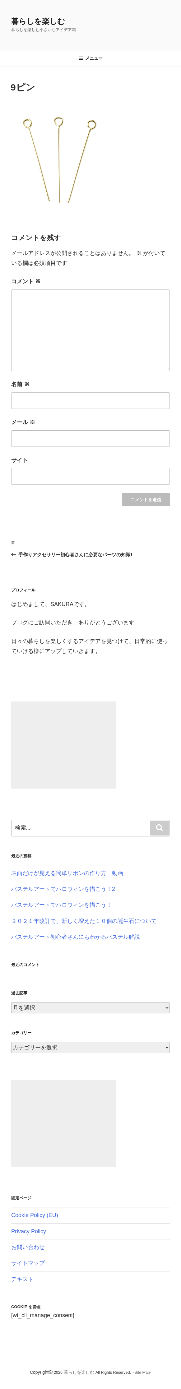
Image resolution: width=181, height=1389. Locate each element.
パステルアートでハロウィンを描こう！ (61, 905)
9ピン (23, 87)
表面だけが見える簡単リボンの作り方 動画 (67, 873)
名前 (20, 384)
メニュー (91, 58)
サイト (19, 460)
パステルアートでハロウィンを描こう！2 (63, 889)
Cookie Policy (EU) (34, 1215)
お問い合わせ (28, 1247)
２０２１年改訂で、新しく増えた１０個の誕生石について (84, 921)
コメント (26, 281)
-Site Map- (142, 1372)
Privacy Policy (28, 1231)
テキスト (22, 1279)
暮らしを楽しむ (38, 21)
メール (23, 422)
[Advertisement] (63, 745)
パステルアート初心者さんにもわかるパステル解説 (75, 937)
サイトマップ (28, 1263)
